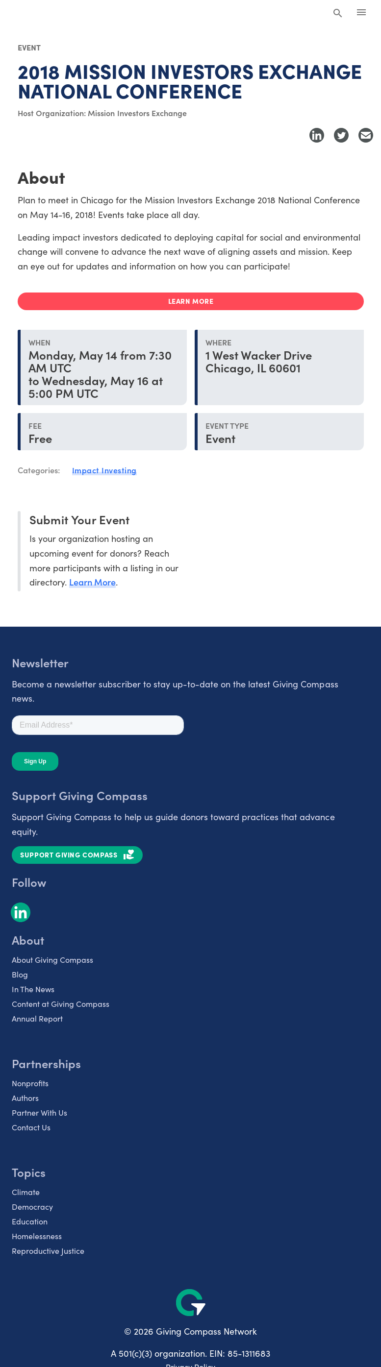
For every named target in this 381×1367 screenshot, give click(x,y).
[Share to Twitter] (341, 135)
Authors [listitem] (25, 1097)
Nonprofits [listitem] (30, 1082)
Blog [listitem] (20, 974)
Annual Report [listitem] (37, 1018)
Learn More (92, 582)
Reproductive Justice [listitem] (48, 1250)
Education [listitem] (30, 1221)
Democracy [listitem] (32, 1206)
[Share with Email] (365, 135)
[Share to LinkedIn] (316, 135)
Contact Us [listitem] (31, 1127)
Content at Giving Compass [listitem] (60, 1003)
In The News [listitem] (33, 988)
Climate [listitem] (26, 1191)
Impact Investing (104, 469)
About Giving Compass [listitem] (52, 959)
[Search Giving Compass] (338, 13)
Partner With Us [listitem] (39, 1112)
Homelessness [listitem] (37, 1235)
